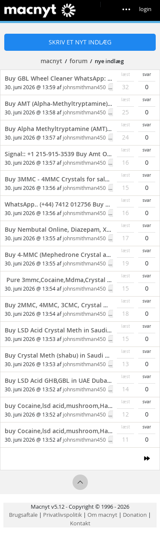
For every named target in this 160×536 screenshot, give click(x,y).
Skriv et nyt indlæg (80, 42)
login (145, 9)
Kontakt (80, 523)
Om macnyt (102, 515)
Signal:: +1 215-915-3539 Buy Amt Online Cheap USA (80, 154)
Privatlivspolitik (62, 515)
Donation (135, 515)
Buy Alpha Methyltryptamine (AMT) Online (66, 129)
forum (78, 61)
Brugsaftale (23, 515)
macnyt (51, 61)
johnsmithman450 (84, 87)
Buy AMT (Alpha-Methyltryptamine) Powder (68, 103)
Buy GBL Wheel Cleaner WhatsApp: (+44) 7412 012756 (82, 78)
